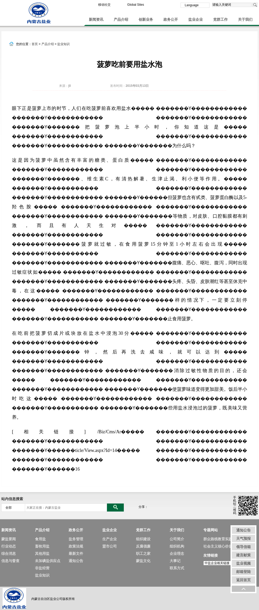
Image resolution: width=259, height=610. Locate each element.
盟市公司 (109, 546)
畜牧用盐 (42, 546)
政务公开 (170, 19)
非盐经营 (42, 568)
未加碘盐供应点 (47, 561)
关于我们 (245, 19)
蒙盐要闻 (8, 539)
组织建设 (143, 539)
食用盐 (40, 539)
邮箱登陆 (243, 572)
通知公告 (76, 561)
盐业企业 (195, 19)
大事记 (175, 561)
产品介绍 (121, 19)
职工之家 (143, 553)
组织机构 (177, 546)
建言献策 (243, 555)
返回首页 (243, 580)
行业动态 (8, 546)
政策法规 (76, 546)
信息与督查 (10, 561)
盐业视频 (243, 563)
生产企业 (109, 539)
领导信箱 (243, 547)
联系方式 (177, 568)
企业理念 (177, 553)
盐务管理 (76, 539)
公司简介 (177, 539)
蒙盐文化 (143, 561)
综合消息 (8, 553)
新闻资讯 (96, 19)
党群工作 (220, 19)
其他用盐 (42, 553)
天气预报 (243, 538)
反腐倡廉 (143, 546)
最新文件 (76, 553)
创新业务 (146, 19)
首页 (35, 44)
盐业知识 (63, 44)
